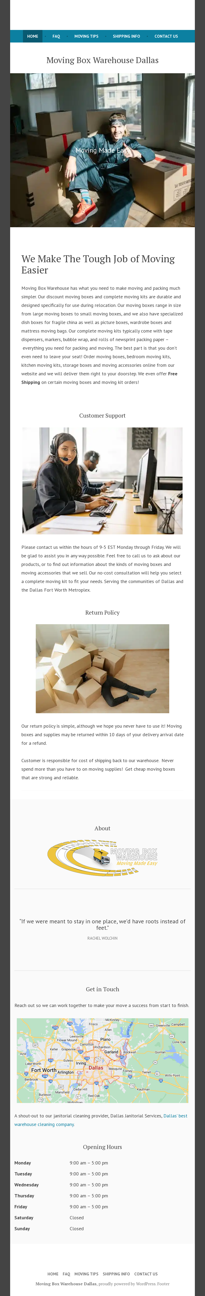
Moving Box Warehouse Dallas (66, 1283)
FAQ (56, 36)
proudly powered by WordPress (127, 1283)
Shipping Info (126, 36)
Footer (163, 1283)
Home (32, 36)
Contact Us (166, 36)
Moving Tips (86, 36)
